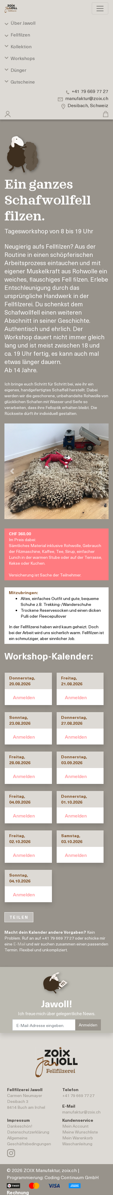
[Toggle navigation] (100, 8)
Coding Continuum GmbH (72, 1177)
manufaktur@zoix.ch (81, 1112)
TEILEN (18, 917)
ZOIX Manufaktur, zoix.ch (50, 1170)
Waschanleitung (77, 1144)
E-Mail (19, 944)
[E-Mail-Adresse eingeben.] (44, 1025)
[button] (8, 112)
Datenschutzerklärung (28, 1132)
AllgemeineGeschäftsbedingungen (29, 1141)
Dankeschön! (19, 1126)
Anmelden (24, 697)
